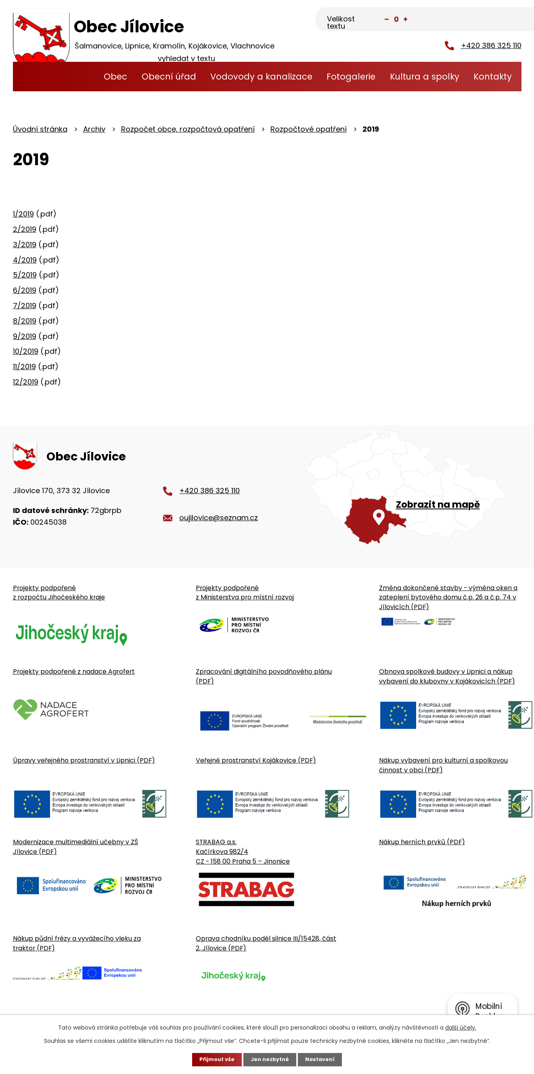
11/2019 (24, 367)
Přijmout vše (214, 1059)
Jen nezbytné (270, 1059)
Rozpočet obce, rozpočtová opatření (188, 129)
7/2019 (24, 306)
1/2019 (23, 214)
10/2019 (25, 351)
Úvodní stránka (81, 76)
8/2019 (24, 321)
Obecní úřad (169, 76)
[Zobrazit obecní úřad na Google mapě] (412, 497)
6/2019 (24, 290)
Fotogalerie (351, 76)
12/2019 (25, 382)
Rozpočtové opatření (308, 129)
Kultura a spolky (424, 76)
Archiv (94, 129)
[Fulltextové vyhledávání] (481, 20)
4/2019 (25, 259)
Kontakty (492, 76)
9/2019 (24, 336)
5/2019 (25, 275)
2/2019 (24, 229)
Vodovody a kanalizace (261, 76)
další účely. (460, 1027)
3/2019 (24, 245)
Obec (115, 76)
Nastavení (324, 1059)
